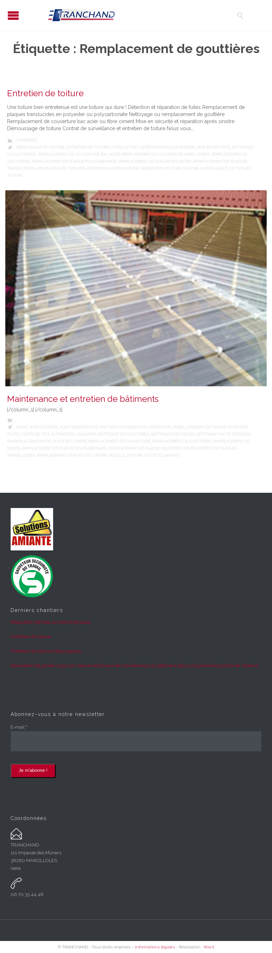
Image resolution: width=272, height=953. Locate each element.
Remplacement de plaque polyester (154, 161)
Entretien (238, 427)
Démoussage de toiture (40, 147)
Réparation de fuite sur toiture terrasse (50, 622)
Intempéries (63, 434)
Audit (22, 427)
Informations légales (155, 947)
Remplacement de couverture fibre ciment (165, 154)
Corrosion (160, 427)
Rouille (117, 455)
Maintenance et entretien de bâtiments (83, 399)
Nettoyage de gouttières (123, 434)
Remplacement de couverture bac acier (79, 154)
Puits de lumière (70, 441)
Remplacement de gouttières (182, 441)
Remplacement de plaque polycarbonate (74, 161)
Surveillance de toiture (225, 168)
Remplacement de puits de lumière (72, 455)
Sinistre (190, 168)
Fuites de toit (124, 147)
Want (208, 947)
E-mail (19, 727)
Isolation (86, 434)
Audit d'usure (44, 427)
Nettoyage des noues (172, 434)
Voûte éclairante (162, 455)
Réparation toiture (161, 168)
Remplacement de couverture (119, 441)
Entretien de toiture (45, 93)
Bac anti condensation (123, 427)
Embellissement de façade (199, 427)
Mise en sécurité (213, 147)
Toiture (15, 175)
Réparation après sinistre (113, 168)
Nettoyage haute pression (223, 434)
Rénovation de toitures (61, 168)
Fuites (13, 434)
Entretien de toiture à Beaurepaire (46, 651)
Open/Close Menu (13, 15)
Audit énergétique (79, 427)
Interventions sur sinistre (168, 147)
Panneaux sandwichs (29, 441)
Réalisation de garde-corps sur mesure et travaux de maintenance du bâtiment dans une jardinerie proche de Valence (134, 665)
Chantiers (26, 140)
